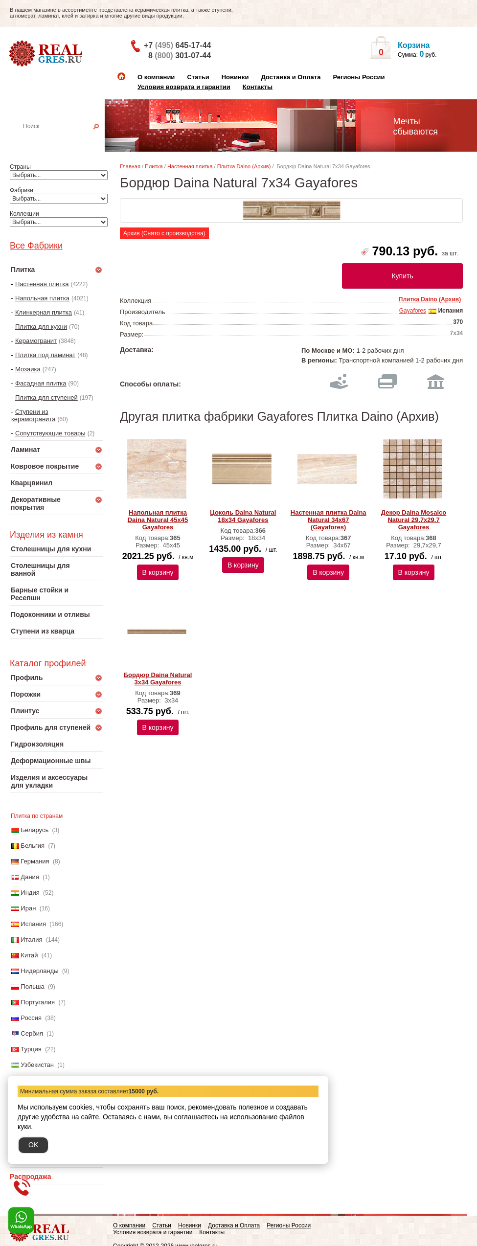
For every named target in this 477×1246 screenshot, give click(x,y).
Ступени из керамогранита (33, 415)
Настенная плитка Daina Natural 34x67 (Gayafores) (328, 520)
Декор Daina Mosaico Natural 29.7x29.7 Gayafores (414, 520)
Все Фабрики (36, 245)
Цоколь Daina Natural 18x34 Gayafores (243, 516)
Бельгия (33, 845)
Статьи (198, 77)
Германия (35, 861)
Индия (30, 892)
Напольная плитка (42, 298)
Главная (130, 166)
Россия (31, 1017)
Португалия (38, 1002)
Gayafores (412, 310)
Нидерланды (39, 970)
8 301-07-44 (179, 55)
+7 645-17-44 (177, 45)
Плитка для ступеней (46, 397)
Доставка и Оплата (290, 77)
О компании (156, 77)
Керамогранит (36, 340)
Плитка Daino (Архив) (244, 166)
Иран (28, 908)
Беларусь (34, 830)
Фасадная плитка (41, 383)
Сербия (32, 1033)
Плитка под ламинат (45, 355)
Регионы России (359, 77)
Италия (31, 939)
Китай (29, 955)
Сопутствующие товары (50, 433)
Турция (31, 1049)
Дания (30, 877)
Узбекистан (37, 1064)
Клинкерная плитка (43, 312)
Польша (32, 986)
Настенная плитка (67, 140)
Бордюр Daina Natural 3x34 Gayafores (158, 678)
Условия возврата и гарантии (183, 87)
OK (33, 1145)
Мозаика (28, 369)
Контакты (258, 87)
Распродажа (30, 1176)
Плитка (154, 166)
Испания (33, 924)
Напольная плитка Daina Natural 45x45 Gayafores (158, 520)
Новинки (235, 77)
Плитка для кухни (41, 326)
